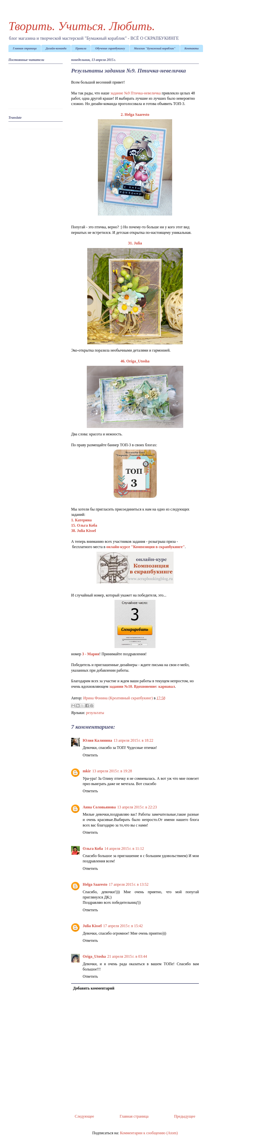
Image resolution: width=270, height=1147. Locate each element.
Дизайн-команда (56, 48)
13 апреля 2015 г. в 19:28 (112, 771)
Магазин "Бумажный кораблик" (155, 48)
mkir (87, 771)
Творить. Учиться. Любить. (81, 26)
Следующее (84, 1116)
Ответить (90, 755)
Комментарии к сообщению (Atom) (149, 1133)
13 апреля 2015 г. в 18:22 (133, 740)
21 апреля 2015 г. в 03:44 (127, 956)
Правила (81, 48)
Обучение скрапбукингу (110, 48)
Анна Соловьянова (99, 807)
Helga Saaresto (95, 884)
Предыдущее (184, 1116)
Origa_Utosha (94, 956)
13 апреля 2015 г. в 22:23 (137, 807)
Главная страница (25, 48)
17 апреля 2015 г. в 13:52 (128, 884)
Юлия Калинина (97, 740)
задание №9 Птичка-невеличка (135, 93)
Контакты (191, 48)
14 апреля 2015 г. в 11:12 (124, 848)
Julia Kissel (92, 926)
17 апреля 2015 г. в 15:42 (123, 926)
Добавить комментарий (93, 988)
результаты (95, 713)
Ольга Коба (93, 848)
